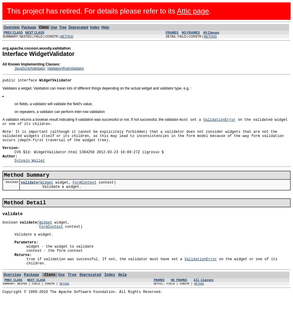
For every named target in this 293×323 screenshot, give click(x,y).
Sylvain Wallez (29, 169)
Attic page (193, 11)
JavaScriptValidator (29, 68)
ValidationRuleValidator (65, 68)
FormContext (84, 193)
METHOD (66, 36)
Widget (46, 193)
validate (29, 193)
